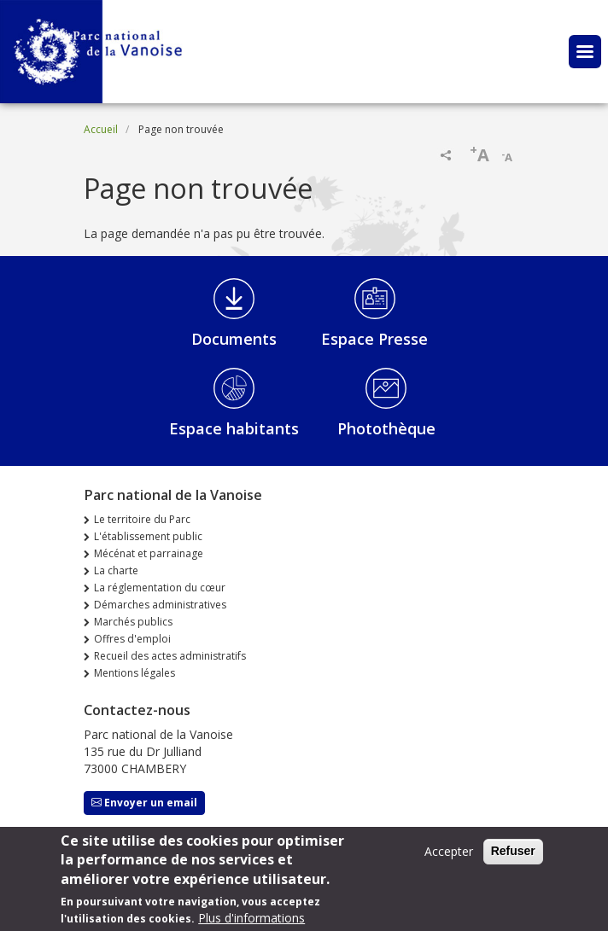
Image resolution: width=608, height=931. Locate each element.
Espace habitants (234, 428)
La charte (116, 570)
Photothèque (386, 428)
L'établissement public (148, 536)
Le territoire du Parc (142, 519)
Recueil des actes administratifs (170, 656)
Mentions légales (134, 673)
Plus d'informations (251, 918)
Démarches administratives (160, 604)
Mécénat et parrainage (148, 553)
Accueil (101, 129)
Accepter (448, 851)
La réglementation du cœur (159, 587)
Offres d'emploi (132, 638)
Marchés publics (133, 621)
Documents (234, 339)
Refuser (513, 851)
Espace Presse (374, 339)
